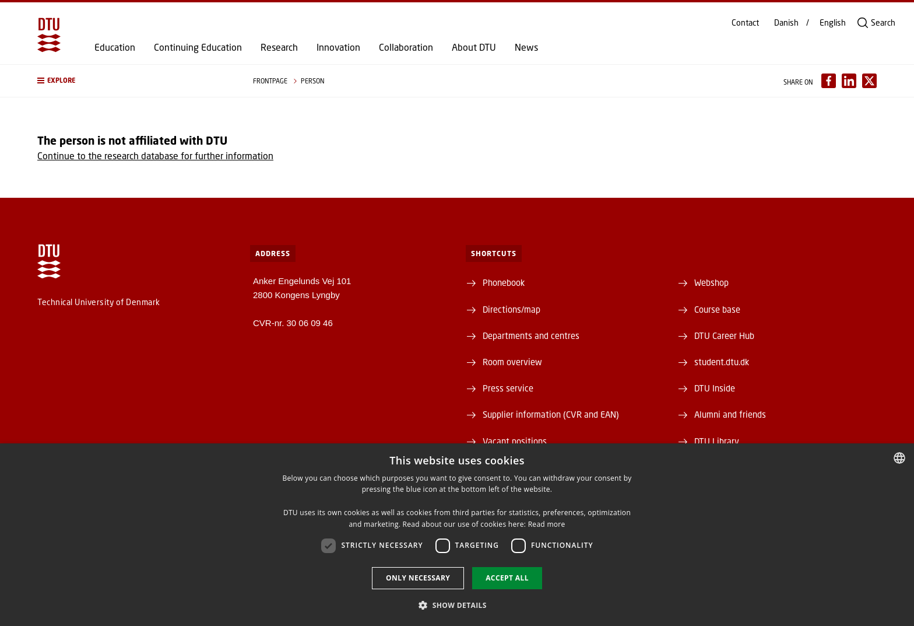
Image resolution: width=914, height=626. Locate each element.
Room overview (512, 361)
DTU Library (716, 441)
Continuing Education (198, 47)
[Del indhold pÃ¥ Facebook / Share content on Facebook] (828, 81)
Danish (786, 23)
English (833, 23)
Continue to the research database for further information (155, 155)
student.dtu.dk (721, 361)
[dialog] (457, 534)
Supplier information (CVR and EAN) (551, 414)
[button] (133, 81)
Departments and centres (531, 335)
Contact (745, 23)
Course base (717, 309)
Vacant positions (515, 441)
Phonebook (504, 282)
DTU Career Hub (724, 335)
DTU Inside (714, 388)
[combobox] (899, 458)
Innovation (338, 47)
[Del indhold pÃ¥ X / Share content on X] (869, 81)
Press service (508, 388)
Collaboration (406, 47)
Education (114, 47)
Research (279, 47)
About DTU (474, 47)
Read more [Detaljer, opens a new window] (546, 524)
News (526, 47)
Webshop (711, 282)
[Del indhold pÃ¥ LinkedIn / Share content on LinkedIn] (849, 81)
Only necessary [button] (418, 578)
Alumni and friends (730, 414)
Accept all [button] (507, 578)
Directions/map (511, 309)
